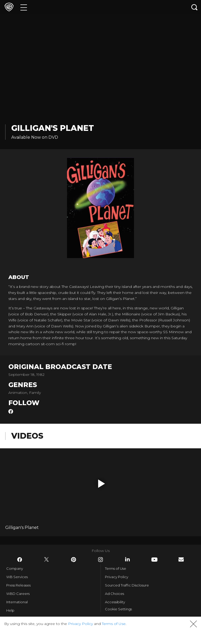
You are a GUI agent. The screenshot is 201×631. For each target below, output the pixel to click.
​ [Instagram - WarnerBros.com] (100, 559)
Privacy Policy (116, 577)
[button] (101, 483)
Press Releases (18, 585)
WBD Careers (18, 593)
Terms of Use (115, 568)
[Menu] (24, 7)
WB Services (17, 577)
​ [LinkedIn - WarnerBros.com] (127, 559)
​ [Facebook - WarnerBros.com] (19, 559)
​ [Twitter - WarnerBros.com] (46, 559)
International (17, 602)
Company (14, 568)
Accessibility (115, 602)
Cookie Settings (118, 609)
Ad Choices (114, 593)
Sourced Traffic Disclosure (127, 585)
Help (10, 610)
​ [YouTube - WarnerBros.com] (154, 559)
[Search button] (194, 7)
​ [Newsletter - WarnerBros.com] (181, 559)
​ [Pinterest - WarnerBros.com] (73, 559)
